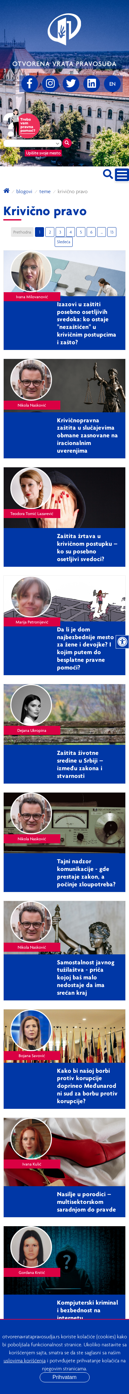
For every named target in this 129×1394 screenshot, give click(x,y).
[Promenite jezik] (112, 83)
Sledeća (63, 241)
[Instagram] (50, 83)
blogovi (24, 191)
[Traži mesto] (67, 143)
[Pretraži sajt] (108, 172)
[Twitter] (71, 83)
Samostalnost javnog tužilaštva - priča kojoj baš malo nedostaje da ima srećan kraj (85, 977)
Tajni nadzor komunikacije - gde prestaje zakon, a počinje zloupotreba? (86, 872)
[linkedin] (91, 83)
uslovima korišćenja (25, 1360)
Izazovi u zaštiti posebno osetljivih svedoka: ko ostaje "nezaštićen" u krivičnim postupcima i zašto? (86, 323)
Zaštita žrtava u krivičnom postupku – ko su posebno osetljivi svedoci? (87, 547)
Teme (45, 191)
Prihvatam (64, 1377)
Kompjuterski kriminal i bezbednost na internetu (87, 1310)
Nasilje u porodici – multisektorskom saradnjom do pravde (86, 1201)
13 (111, 232)
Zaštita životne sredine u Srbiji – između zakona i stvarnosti (80, 764)
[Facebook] (29, 83)
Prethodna (22, 232)
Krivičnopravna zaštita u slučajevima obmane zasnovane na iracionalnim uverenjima (87, 435)
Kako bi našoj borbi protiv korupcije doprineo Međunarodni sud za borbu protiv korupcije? (87, 1085)
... (102, 232)
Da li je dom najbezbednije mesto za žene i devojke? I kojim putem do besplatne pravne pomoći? (85, 648)
